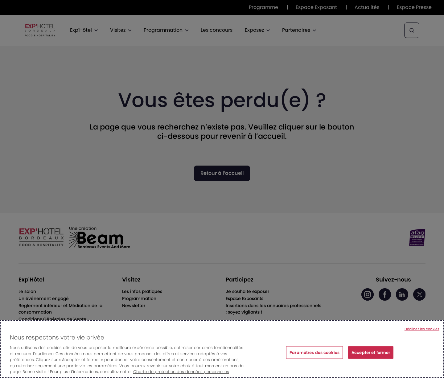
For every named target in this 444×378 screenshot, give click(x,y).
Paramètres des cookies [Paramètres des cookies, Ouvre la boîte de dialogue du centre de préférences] (314, 353)
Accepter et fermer (371, 353)
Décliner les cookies (422, 329)
